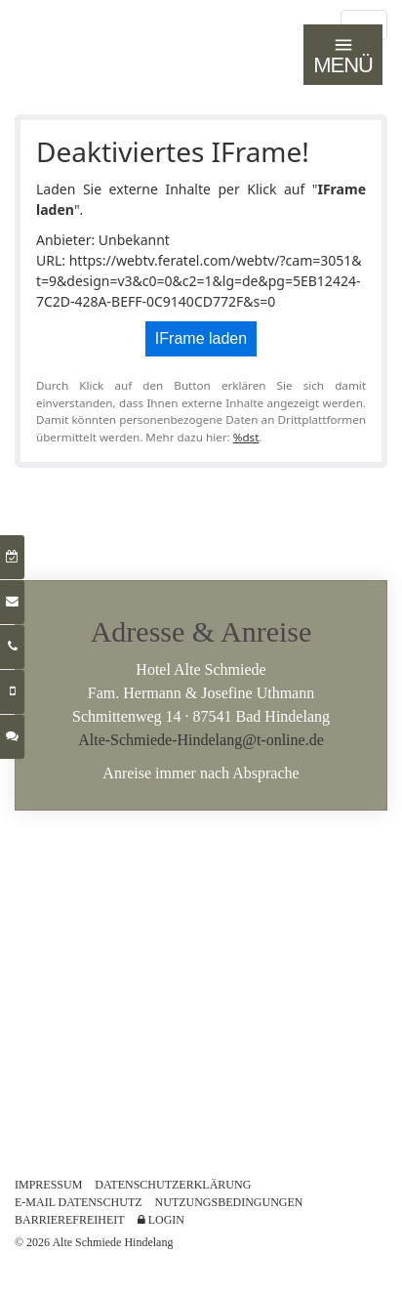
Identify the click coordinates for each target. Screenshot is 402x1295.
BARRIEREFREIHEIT (70, 1220)
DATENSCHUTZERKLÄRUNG (173, 1184)
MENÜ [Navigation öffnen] (343, 55)
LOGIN (161, 1220)
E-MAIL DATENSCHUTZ (78, 1202)
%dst (246, 437)
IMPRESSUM (48, 1184)
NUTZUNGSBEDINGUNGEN (229, 1202)
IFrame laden (201, 338)
